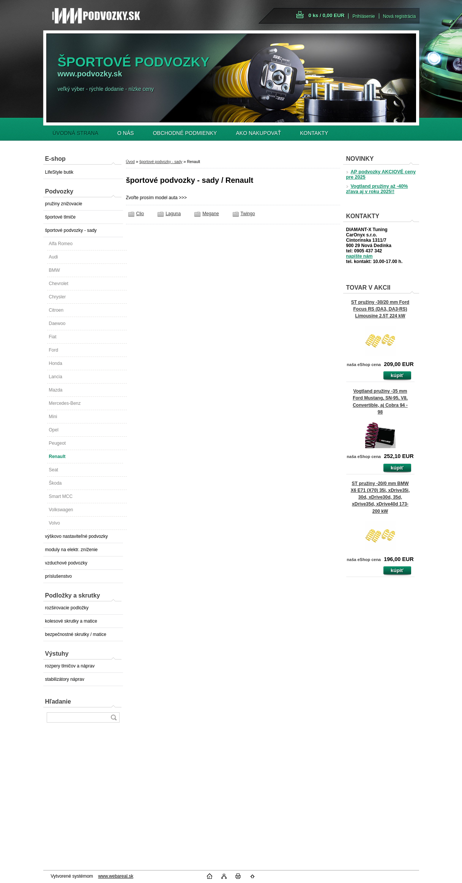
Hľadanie (58, 701)
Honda (55, 363)
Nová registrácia (399, 16)
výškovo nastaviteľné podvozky (76, 536)
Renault (57, 456)
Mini (53, 416)
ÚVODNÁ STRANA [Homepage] (76, 133)
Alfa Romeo (61, 243)
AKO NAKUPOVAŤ (258, 133)
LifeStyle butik (59, 172)
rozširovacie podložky (67, 607)
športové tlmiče (60, 217)
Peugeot (57, 443)
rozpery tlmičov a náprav (70, 666)
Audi (53, 257)
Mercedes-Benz (65, 403)
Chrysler (57, 297)
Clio (140, 213)
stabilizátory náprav (64, 679)
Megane (210, 213)
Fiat (53, 336)
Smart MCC (61, 496)
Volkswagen (61, 509)
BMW (54, 270)
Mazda (56, 390)
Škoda (55, 483)
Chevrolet (58, 283)
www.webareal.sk (115, 876)
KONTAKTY (314, 133)
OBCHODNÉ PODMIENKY (185, 133)
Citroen (56, 310)
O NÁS (125, 133)
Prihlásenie (363, 16)
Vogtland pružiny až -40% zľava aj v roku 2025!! (377, 189)
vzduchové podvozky (66, 563)
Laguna (173, 213)
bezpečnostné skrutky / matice (75, 634)
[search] (113, 717)
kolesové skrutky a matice (71, 621)
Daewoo (57, 323)
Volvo (54, 523)
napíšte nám (359, 256)
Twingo (248, 213)
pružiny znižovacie (63, 203)
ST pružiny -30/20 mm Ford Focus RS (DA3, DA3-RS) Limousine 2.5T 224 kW (380, 309)
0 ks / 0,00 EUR (327, 15)
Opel (53, 430)
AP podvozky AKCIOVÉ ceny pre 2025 (381, 174)
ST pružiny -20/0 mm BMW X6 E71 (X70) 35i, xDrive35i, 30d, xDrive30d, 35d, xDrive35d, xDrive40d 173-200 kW (380, 497)
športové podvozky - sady (71, 230)
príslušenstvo (58, 576)
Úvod (130, 162)
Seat (53, 469)
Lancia (55, 376)
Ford (53, 350)
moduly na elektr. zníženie (71, 549)
